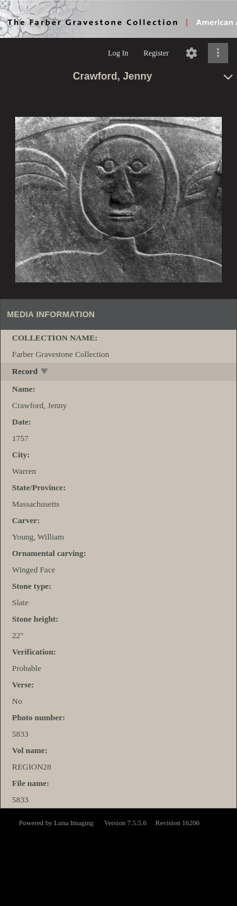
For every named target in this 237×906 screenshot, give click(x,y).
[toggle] (45, 372)
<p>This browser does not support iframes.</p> (118, 856)
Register (156, 53)
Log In (118, 53)
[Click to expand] (218, 53)
